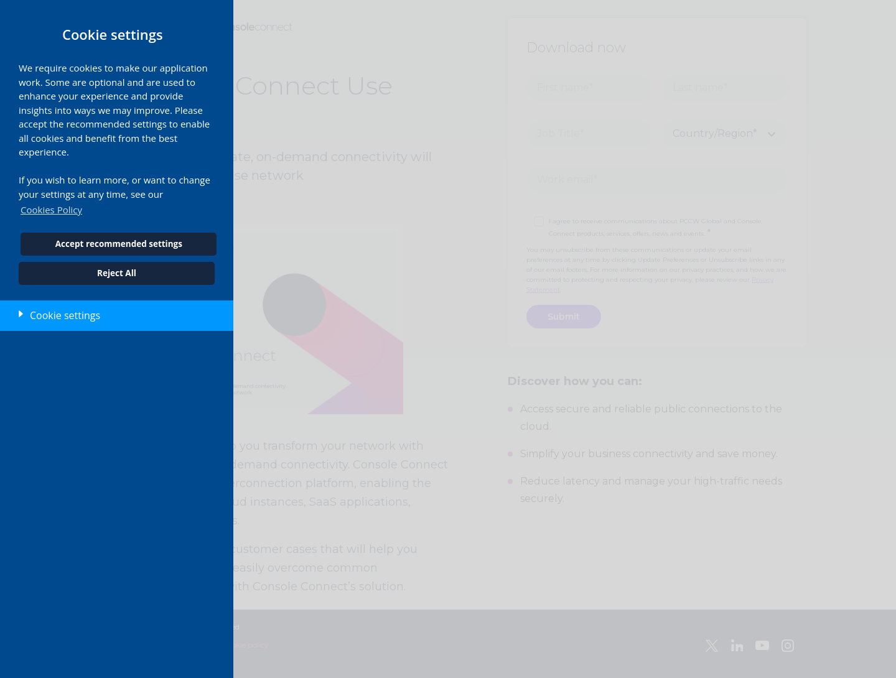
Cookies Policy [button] (51, 209)
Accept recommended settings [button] (118, 243)
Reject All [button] (116, 273)
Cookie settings (65, 315)
